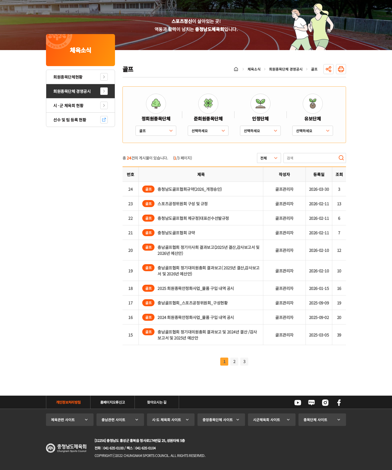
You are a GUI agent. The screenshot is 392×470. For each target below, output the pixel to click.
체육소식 (254, 69)
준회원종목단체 (208, 118)
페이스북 (339, 403)
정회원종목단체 (156, 118)
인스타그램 (325, 403)
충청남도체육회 (66, 448)
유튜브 (298, 403)
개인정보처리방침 (68, 402)
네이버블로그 (312, 403)
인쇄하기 (341, 69)
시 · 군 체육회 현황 (68, 105)
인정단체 (260, 118)
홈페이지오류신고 (112, 402)
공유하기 (329, 69)
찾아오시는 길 (156, 402)
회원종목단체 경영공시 (72, 91)
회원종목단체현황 (67, 77)
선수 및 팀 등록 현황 (69, 120)
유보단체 (312, 118)
